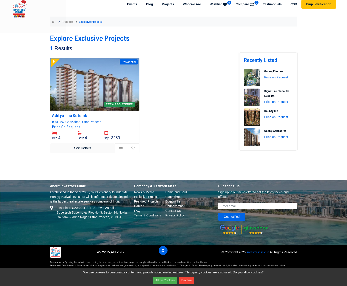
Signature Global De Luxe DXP (276, 93)
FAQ (137, 210)
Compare (247, 3)
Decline (186, 280)
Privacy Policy (175, 215)
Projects (168, 4)
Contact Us (173, 210)
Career (139, 206)
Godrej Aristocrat (275, 131)
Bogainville (172, 201)
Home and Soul (176, 192)
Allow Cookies (165, 280)
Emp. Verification (318, 4)
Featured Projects (146, 201)
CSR (294, 4)
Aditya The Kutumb (69, 115)
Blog (149, 4)
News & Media (144, 192)
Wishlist (220, 3)
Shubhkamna (174, 206)
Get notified (232, 216)
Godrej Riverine (273, 71)
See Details (82, 148)
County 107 (271, 111)
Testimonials (272, 4)
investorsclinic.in (258, 252)
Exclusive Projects (146, 197)
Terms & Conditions (147, 215)
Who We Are (192, 4)
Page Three (173, 197)
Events (132, 4)
